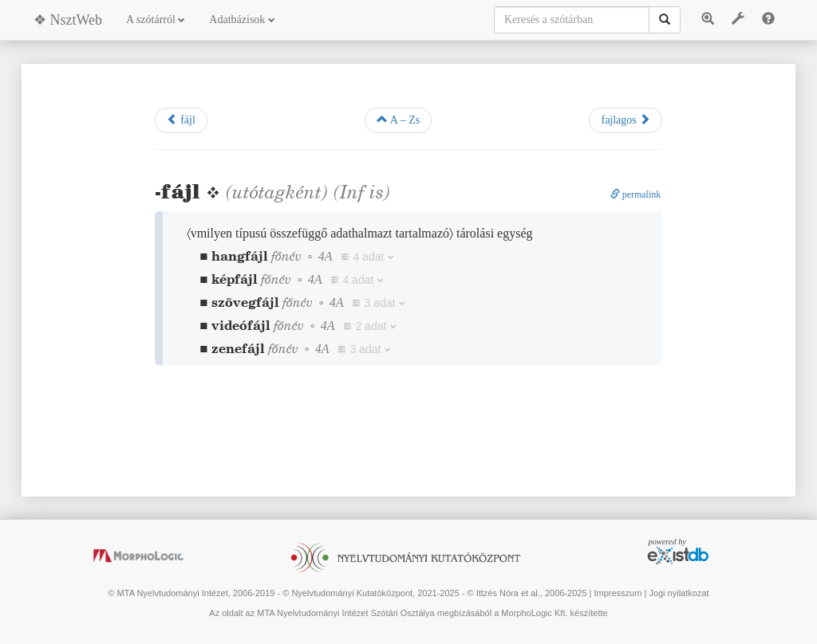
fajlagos (625, 119)
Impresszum (617, 593)
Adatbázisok (241, 20)
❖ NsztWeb (68, 20)
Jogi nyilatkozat (678, 593)
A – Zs (398, 119)
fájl (181, 119)
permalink (635, 194)
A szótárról (155, 20)
